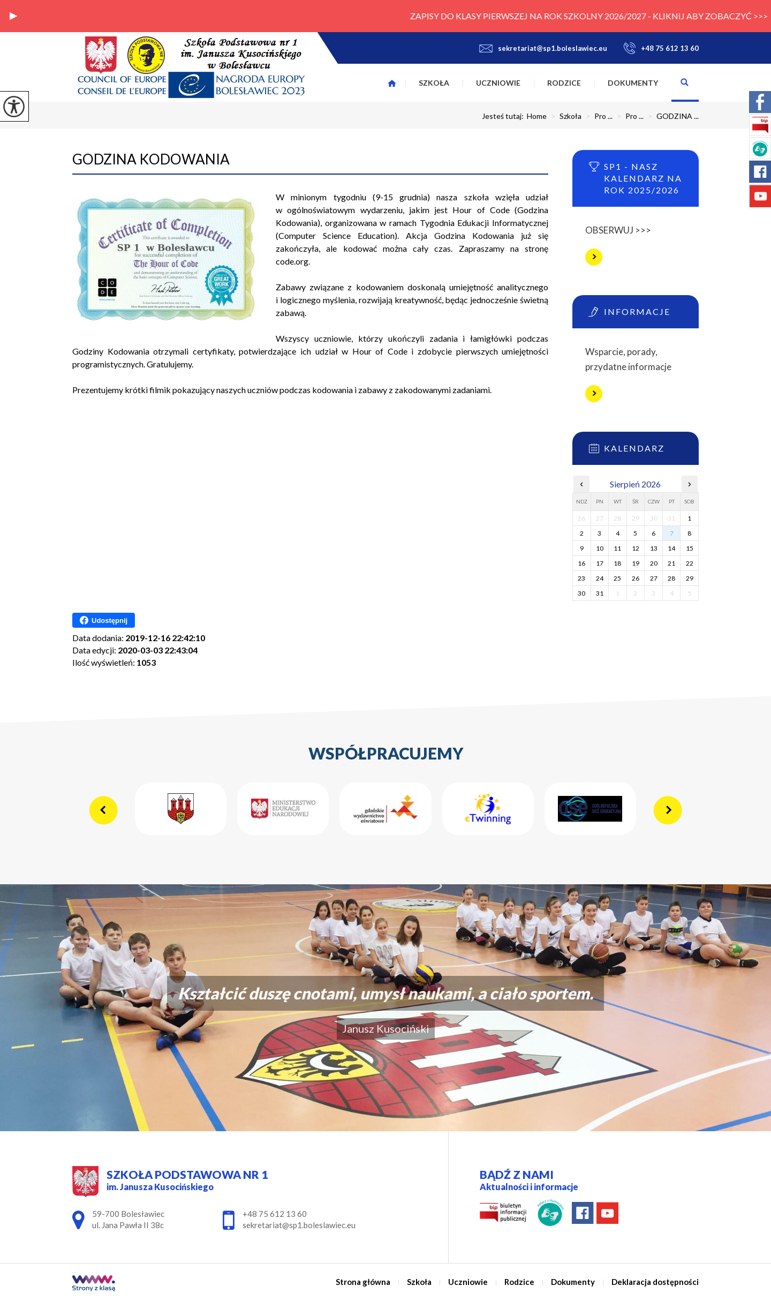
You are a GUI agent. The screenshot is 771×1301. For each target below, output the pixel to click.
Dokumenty (633, 82)
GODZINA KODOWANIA (151, 159)
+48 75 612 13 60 (661, 48)
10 (599, 548)
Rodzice (564, 82)
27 (653, 578)
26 (635, 578)
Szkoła (434, 82)
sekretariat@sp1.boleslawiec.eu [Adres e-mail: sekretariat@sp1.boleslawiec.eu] (299, 1225)
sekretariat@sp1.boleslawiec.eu (543, 48)
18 (617, 563)
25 (617, 578)
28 (671, 578)
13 (653, 548)
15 (689, 548)
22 (689, 563)
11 (617, 548)
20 (653, 563)
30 (581, 593)
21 (671, 563)
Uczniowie (498, 82)
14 (671, 548)
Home (537, 116)
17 (599, 563)
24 (599, 578)
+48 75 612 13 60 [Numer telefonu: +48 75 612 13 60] (275, 1214)
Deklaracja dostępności (655, 1282)
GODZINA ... (671, 116)
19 (635, 563)
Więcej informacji (593, 257)
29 (689, 578)
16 (581, 563)
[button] (13, 16)
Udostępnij (103, 620)
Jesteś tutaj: (504, 116)
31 (599, 593)
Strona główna (392, 83)
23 (581, 578)
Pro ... (597, 116)
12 (635, 548)
